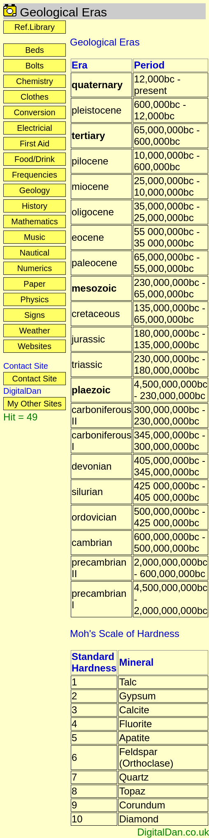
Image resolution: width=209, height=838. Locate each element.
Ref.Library (34, 27)
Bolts (35, 65)
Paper (34, 283)
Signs (34, 315)
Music (34, 237)
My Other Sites (34, 403)
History (34, 205)
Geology (34, 190)
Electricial (34, 127)
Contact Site (34, 378)
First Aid (34, 143)
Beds (34, 50)
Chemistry (34, 81)
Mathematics (34, 221)
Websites (34, 346)
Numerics (34, 268)
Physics (35, 299)
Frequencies (34, 174)
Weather (34, 330)
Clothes (35, 96)
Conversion (34, 112)
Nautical (34, 252)
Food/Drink (34, 159)
